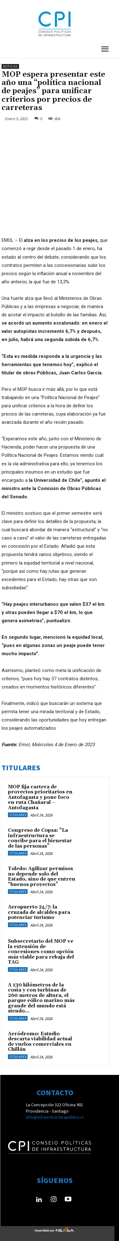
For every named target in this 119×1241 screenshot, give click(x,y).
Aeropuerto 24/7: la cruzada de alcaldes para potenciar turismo (39, 912)
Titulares (17, 815)
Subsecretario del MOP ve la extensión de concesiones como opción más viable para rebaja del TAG (41, 951)
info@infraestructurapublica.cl (54, 1117)
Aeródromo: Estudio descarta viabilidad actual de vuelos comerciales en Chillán (40, 1042)
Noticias (10, 66)
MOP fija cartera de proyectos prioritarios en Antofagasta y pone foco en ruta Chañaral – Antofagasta (40, 797)
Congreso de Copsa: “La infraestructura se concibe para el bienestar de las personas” (40, 838)
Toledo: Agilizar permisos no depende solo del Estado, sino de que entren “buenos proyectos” (41, 877)
